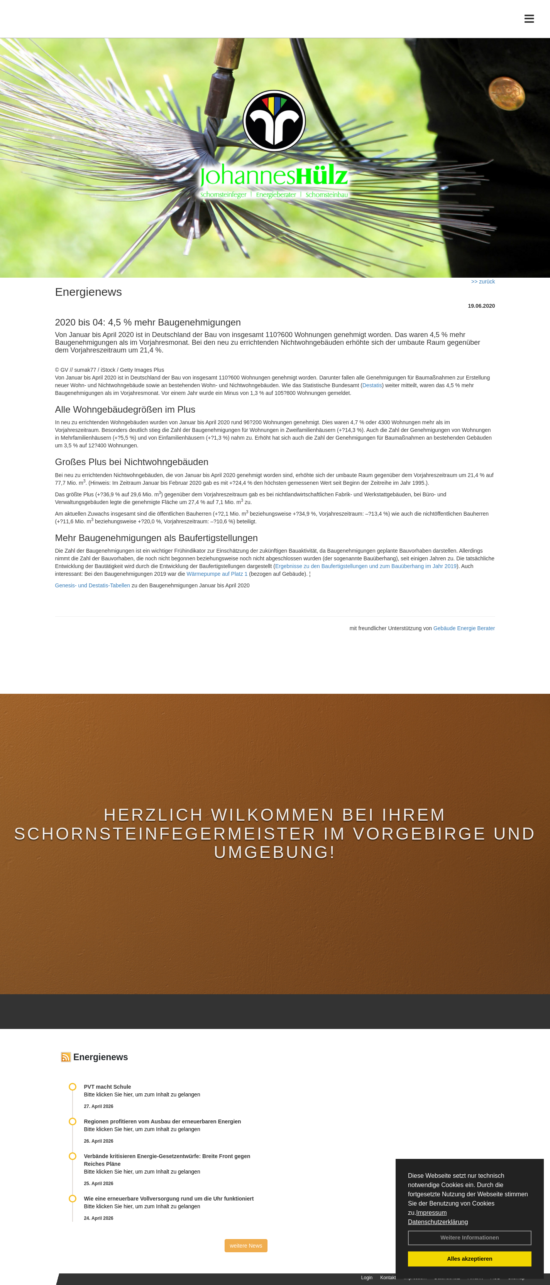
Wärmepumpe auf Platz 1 (216, 574)
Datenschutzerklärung (438, 1222)
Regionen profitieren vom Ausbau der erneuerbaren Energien (162, 1121)
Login (366, 1277)
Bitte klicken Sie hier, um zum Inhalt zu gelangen (142, 1094)
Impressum (431, 1212)
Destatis (372, 385)
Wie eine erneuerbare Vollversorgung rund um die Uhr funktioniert (169, 1199)
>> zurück (483, 281)
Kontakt (388, 1277)
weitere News (246, 1246)
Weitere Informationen (469, 1237)
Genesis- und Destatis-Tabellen (92, 585)
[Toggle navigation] (529, 22)
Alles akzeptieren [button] (469, 1259)
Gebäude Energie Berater (464, 628)
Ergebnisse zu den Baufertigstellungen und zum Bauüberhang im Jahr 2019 (366, 566)
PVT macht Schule (107, 1087)
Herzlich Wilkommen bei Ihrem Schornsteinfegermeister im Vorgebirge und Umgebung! (275, 833)
